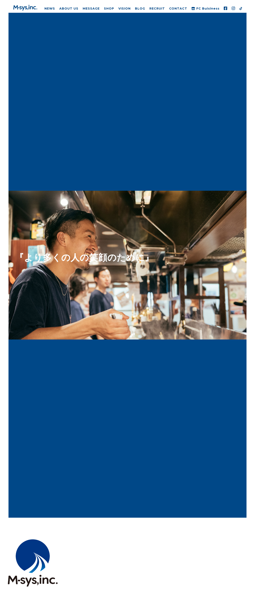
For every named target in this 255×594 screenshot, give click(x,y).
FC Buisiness (205, 8)
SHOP (109, 8)
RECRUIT (157, 8)
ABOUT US (68, 8)
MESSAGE (91, 8)
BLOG (140, 8)
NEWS (49, 8)
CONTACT (178, 8)
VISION (124, 8)
